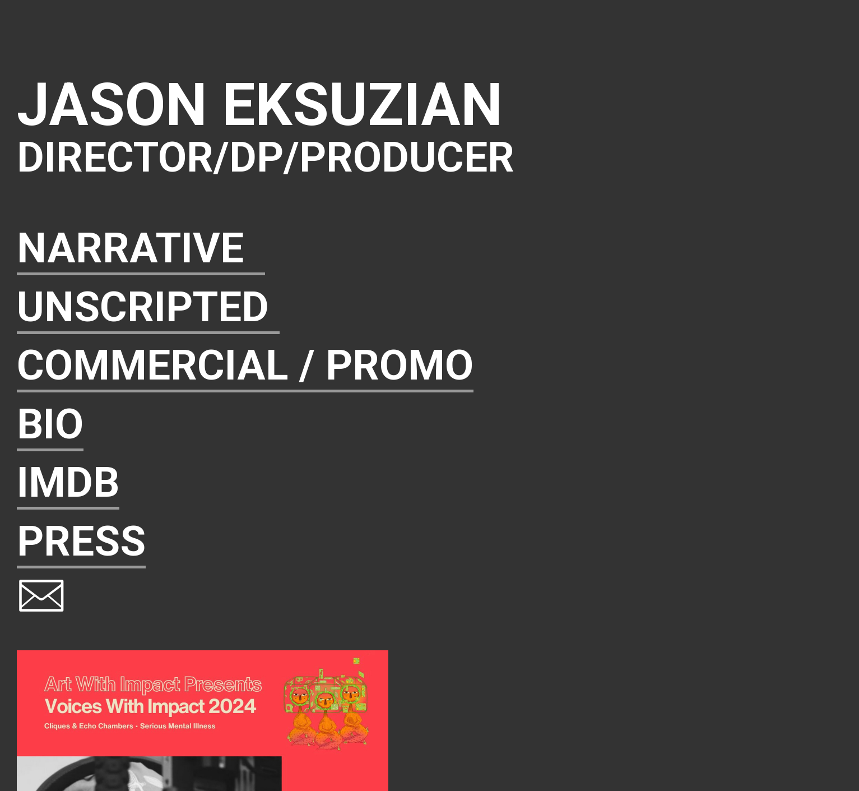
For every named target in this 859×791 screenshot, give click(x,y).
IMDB (68, 482)
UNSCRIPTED (148, 307)
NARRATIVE (141, 248)
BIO (50, 424)
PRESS (81, 541)
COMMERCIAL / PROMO (245, 365)
